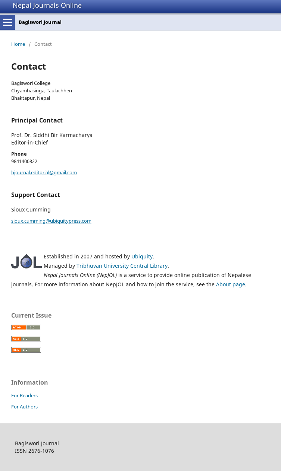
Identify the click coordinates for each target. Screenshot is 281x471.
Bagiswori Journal (40, 22)
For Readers (24, 395)
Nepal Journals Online (47, 5)
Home (18, 44)
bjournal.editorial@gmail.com (44, 172)
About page (230, 284)
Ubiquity (142, 256)
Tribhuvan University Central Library (122, 265)
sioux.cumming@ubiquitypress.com (51, 220)
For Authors (24, 406)
